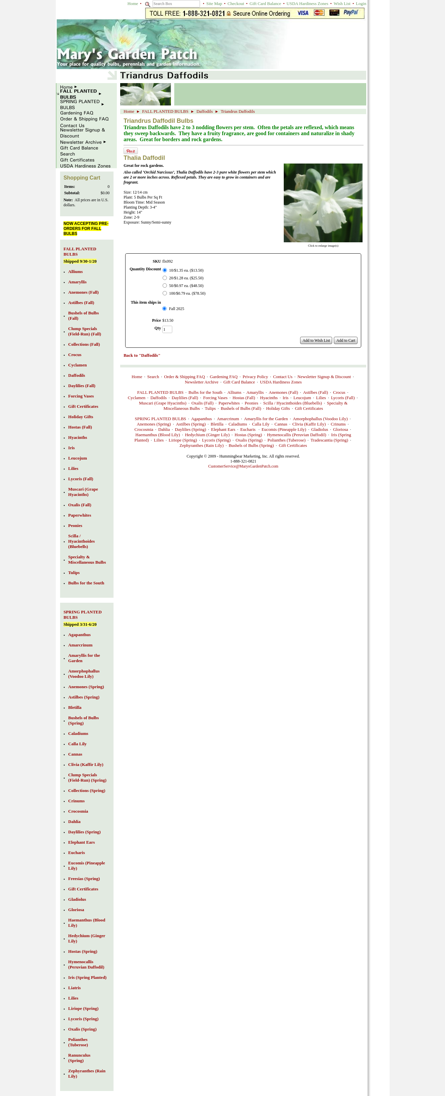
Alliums (234, 392)
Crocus (339, 392)
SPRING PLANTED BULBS (160, 418)
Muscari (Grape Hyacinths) (162, 402)
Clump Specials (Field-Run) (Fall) (84, 331)
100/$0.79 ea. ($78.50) (187, 293)
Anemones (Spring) (154, 424)
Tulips (210, 408)
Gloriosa (340, 429)
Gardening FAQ (224, 376)
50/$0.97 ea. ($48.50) (186, 285)
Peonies (251, 402)
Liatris (74, 987)
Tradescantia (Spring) (329, 440)
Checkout (236, 3)
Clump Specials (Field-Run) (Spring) (87, 777)
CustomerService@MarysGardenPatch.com (243, 466)
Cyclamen (137, 397)
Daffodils (204, 111)
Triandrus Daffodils (238, 111)
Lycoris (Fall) (343, 397)
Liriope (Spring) (183, 440)
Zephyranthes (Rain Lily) (202, 445)
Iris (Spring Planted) (87, 977)
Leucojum (302, 397)
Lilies (321, 397)
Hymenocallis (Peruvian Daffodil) (296, 434)
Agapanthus (201, 418)
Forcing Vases (215, 397)
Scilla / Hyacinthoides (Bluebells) (292, 402)
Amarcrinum (228, 418)
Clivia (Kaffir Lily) (309, 424)
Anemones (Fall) (283, 392)
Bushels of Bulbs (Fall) (241, 408)
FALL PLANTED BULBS (165, 111)
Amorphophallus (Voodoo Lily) (320, 418)
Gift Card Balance (265, 3)
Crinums (338, 424)
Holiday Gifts (278, 408)
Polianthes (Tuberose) (286, 440)
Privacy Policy (255, 376)
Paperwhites (229, 402)
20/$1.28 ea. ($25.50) (186, 278)
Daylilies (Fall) (185, 397)
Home (133, 3)
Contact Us (282, 376)
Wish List (341, 3)
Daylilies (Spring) (190, 429)
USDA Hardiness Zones (307, 3)
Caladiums (237, 424)
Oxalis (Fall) (202, 402)
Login (361, 3)
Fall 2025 (176, 308)
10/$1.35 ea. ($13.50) (186, 270)
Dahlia (164, 429)
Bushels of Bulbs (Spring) (251, 445)
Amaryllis (255, 392)
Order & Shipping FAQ (184, 376)
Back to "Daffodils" (142, 355)
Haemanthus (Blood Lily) (158, 434)
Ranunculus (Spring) (79, 1058)
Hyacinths (269, 397)
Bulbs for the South (205, 392)
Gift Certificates (309, 408)
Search (153, 376)
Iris (285, 397)
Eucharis (248, 429)
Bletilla (217, 424)
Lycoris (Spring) (216, 440)
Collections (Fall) (84, 344)
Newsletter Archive (202, 381)
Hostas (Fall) (243, 397)
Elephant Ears (223, 429)
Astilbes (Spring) (191, 424)
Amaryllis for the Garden (266, 418)
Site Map (214, 3)
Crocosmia (144, 429)
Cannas (280, 424)
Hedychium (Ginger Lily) (207, 434)
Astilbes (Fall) (315, 392)
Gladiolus (319, 429)
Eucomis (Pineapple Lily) (284, 429)
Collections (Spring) (86, 790)
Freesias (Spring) (84, 878)
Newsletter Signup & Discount (324, 376)
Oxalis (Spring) (249, 440)
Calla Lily (260, 424)
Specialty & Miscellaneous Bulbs (87, 559)
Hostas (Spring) (248, 434)
